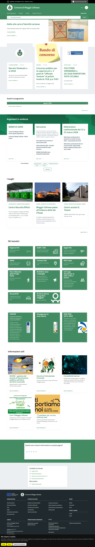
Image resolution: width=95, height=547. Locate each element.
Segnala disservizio (36, 484)
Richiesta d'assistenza (53, 523)
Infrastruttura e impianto (23, 204)
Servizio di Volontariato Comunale (46, 377)
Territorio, (43, 204)
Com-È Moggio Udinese (19, 415)
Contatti (9, 519)
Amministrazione (11, 499)
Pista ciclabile (67, 65)
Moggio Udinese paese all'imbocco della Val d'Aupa (47, 210)
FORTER (13, 314)
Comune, (38, 204)
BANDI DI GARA (16, 126)
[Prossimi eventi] (87, 103)
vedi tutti (47, 169)
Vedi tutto (85, 110)
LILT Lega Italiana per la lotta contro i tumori (69, 274)
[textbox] (47, 452)
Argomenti (83, 13)
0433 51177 (39, 476)
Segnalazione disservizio (53, 526)
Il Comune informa (13, 65)
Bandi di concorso (31, 524)
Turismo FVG (42, 260)
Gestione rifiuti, (13, 204)
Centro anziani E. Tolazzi (72, 209)
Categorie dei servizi (33, 499)
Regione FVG (14, 247)
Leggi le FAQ (35, 471)
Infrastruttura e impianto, (75, 204)
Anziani (84, 204)
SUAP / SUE (41, 247)
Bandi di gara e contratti (33, 523)
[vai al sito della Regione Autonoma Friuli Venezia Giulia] (20, 2)
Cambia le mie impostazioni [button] (19, 544)
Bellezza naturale (51, 204)
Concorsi (38, 65)
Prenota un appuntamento (75, 523)
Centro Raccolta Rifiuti (19, 207)
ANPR (12, 260)
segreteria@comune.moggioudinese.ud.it (16, 531)
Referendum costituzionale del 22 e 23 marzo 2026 (74, 129)
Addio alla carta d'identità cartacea (23, 24)
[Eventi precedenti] (8, 103)
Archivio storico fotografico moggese (43, 295)
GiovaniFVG (14, 293)
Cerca (84, 17)
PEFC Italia (68, 260)
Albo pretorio (51, 532)
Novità (70, 499)
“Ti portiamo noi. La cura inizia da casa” (46, 416)
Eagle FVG (67, 247)
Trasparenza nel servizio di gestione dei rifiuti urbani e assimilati (56, 528)
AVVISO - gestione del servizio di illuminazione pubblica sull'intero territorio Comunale (19, 379)
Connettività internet (72, 376)
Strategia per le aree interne (42, 315)
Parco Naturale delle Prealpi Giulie (15, 273)
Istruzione (41, 126)
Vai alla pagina (13, 80)
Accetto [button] (3, 544)
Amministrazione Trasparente (35, 519)
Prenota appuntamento (38, 478)
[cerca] (86, 7)
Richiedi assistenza (36, 473)
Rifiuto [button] (9, 544)
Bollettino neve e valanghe (42, 272)
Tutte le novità (12, 35)
